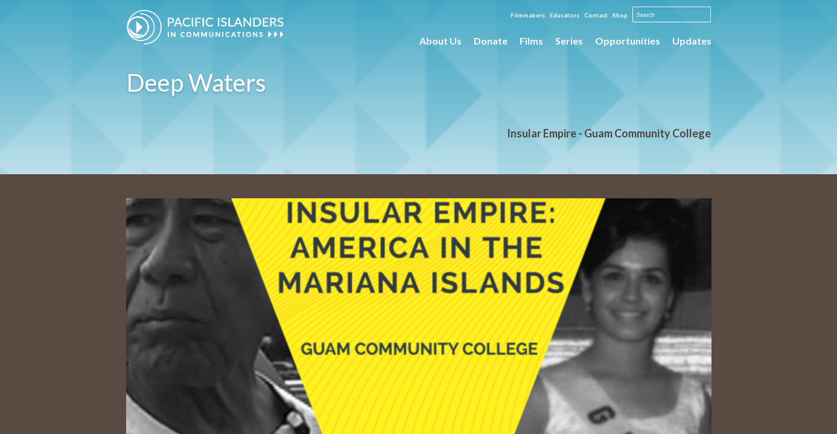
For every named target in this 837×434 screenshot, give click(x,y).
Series (569, 40)
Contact (596, 15)
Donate (491, 40)
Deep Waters (196, 82)
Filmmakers (528, 15)
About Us (440, 40)
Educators (564, 15)
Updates (691, 40)
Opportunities (627, 40)
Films (531, 40)
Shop (620, 15)
